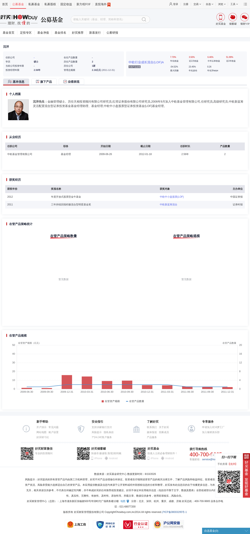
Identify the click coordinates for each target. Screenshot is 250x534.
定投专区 (26, 32)
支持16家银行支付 (102, 427)
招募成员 (164, 432)
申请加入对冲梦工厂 (213, 427)
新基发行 (95, 32)
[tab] (17, 82)
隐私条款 (109, 432)
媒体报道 (152, 432)
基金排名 (60, 32)
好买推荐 (78, 32)
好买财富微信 (43, 448)
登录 (175, 4)
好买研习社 (42, 437)
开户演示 (41, 427)
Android (113, 458)
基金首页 (8, 32)
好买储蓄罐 (98, 448)
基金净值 (43, 32)
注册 (185, 4)
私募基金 (34, 4)
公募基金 (18, 4)
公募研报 (112, 32)
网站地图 (41, 432)
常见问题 (54, 427)
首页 (5, 4)
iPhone (98, 458)
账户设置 (54, 432)
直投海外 (102, 4)
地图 (122, 501)
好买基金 (153, 448)
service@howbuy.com (214, 459)
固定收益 (66, 4)
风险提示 (97, 432)
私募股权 (50, 4)
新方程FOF (83, 4)
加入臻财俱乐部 (211, 432)
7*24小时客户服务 (102, 437)
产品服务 (152, 437)
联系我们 (152, 427)
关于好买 (164, 427)
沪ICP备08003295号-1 (174, 512)
